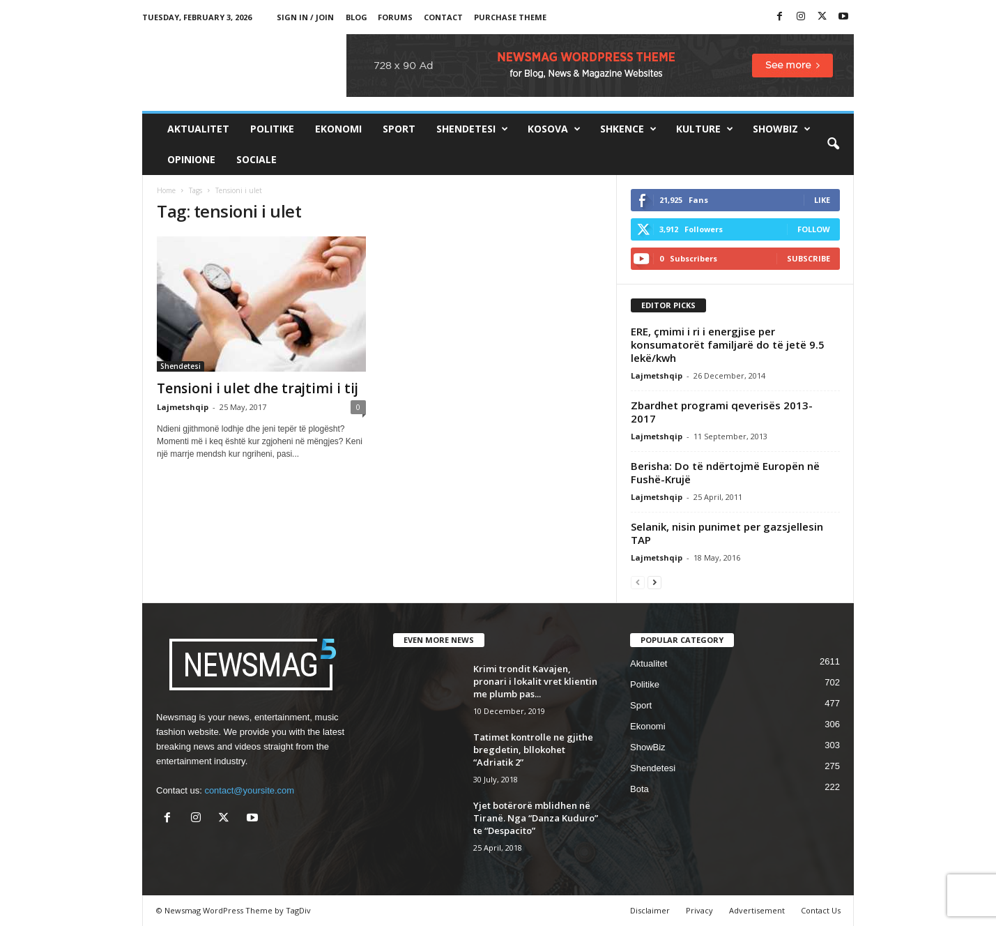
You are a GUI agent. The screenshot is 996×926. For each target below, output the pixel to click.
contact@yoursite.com (249, 790)
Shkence (628, 129)
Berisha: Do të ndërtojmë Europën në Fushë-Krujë (725, 472)
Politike (272, 128)
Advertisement (757, 910)
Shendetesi (472, 129)
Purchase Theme (510, 17)
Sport (399, 128)
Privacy (699, 910)
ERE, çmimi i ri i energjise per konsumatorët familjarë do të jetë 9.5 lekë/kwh (728, 344)
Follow (813, 229)
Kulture (704, 129)
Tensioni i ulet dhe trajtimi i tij (257, 388)
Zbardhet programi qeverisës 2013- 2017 (722, 411)
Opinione (191, 159)
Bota (639, 789)
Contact (443, 17)
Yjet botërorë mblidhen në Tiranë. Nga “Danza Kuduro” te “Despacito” (535, 818)
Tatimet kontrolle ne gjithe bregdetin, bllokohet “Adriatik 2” (533, 749)
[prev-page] (638, 582)
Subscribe (808, 258)
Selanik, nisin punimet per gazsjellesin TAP (727, 533)
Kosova (554, 129)
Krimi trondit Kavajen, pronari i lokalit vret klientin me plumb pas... (535, 681)
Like (822, 200)
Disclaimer (650, 910)
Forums (395, 17)
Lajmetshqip (182, 407)
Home (166, 190)
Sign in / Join (305, 17)
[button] (833, 144)
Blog (356, 17)
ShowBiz (782, 129)
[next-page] (654, 582)
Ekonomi (338, 128)
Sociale (256, 159)
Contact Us (821, 910)
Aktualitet (198, 128)
